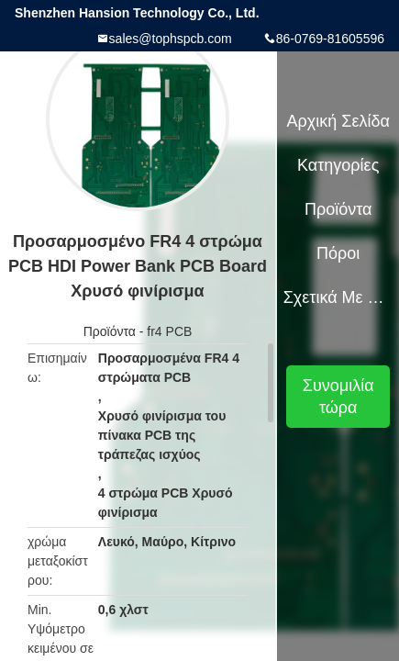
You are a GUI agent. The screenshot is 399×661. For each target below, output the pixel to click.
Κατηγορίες (338, 165)
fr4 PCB (169, 331)
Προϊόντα (109, 331)
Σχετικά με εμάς (338, 297)
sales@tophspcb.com (170, 38)
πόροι (338, 253)
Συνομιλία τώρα (338, 396)
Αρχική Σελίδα (338, 121)
